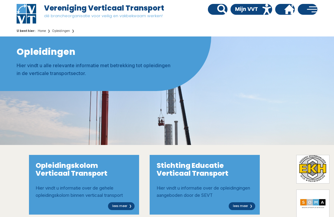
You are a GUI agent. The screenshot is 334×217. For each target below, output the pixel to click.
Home (42, 31)
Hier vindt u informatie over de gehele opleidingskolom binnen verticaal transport (85, 185)
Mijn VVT (246, 9)
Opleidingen (61, 31)
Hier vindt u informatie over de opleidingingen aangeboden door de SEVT (206, 185)
